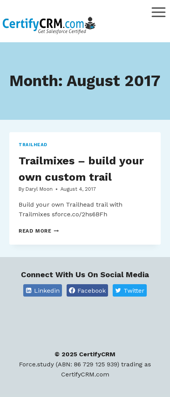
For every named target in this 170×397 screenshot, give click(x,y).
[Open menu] (158, 23)
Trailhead (33, 144)
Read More (39, 231)
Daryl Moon (39, 189)
